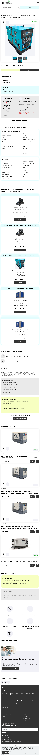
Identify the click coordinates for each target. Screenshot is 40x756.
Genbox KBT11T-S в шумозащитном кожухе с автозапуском (20, 255)
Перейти (20, 219)
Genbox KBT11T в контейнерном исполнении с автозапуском (20, 318)
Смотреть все (20, 182)
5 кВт (3, 690)
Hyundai (3, 703)
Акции (3, 718)
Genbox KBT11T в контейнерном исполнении (20, 288)
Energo (31, 700)
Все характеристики (5, 84)
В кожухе (24, 119)
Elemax (36, 700)
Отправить (4, 731)
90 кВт (7, 691)
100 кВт (11, 691)
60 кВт (31, 690)
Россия (12, 91)
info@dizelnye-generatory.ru (8, 739)
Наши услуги (26, 720)
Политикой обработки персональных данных (12, 749)
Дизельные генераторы (6, 12)
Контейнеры (10, 710)
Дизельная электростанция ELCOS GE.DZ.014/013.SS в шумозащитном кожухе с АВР (19, 457)
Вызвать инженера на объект (10, 668)
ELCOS (11, 700)
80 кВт (3, 691)
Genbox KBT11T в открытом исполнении (20, 195)
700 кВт (8, 693)
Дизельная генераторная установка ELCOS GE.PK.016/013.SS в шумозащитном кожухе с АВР (19, 527)
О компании (25, 716)
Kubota (3, 701)
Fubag (14, 701)
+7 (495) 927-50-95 (6, 737)
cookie (30, 748)
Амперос (13, 703)
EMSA (15, 700)
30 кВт (19, 690)
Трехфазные (18, 119)
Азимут (28, 701)
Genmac (3, 700)
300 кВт (26, 691)
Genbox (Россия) (27, 141)
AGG (8, 700)
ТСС (24, 701)
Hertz (23, 700)
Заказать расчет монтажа (20, 418)
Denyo (8, 703)
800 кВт (13, 693)
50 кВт (27, 690)
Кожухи (16, 710)
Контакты (4, 720)
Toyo (7, 701)
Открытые (4, 710)
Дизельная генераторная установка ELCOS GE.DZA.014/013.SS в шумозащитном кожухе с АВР (19, 492)
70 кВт (36, 690)
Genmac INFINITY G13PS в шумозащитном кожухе (19, 562)
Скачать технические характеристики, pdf (17, 356)
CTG (17, 703)
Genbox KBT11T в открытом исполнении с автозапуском (20, 225)
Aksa (11, 701)
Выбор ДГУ (4, 716)
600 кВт (3, 693)
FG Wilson (19, 701)
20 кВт (14, 690)
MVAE (27, 700)
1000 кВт (23, 693)
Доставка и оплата (27, 718)
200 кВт (21, 691)
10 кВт (13, 12)
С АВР (20, 710)
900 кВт (18, 693)
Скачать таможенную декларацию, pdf (16, 361)
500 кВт (35, 691)
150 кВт (16, 691)
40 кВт (23, 690)
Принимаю (6, 752)
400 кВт (31, 691)
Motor (19, 700)
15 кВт (10, 690)
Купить (10, 70)
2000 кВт (28, 693)
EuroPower (33, 701)
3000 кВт (34, 693)
